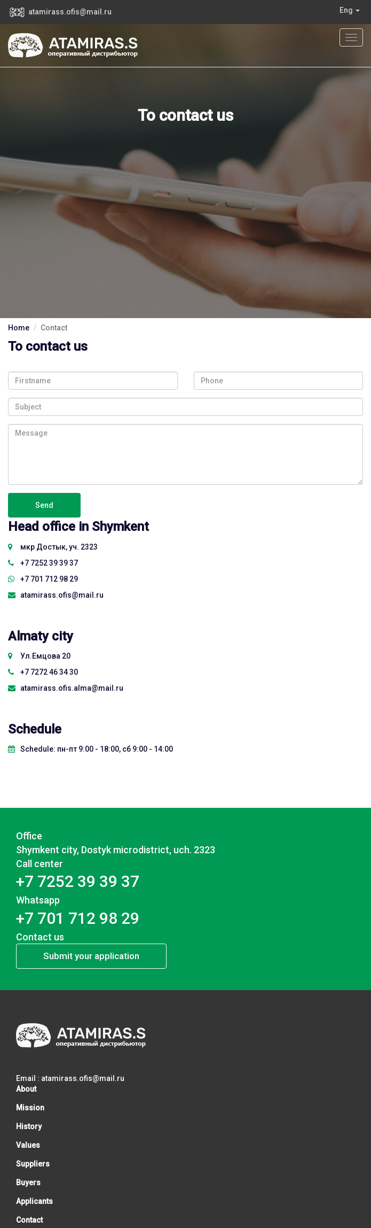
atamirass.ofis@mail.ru (70, 11)
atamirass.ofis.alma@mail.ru (65, 688)
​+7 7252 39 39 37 (43, 563)
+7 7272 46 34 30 (43, 672)
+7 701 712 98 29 (43, 579)
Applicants (34, 1201)
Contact (29, 1220)
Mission (30, 1107)
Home (18, 327)
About (26, 1089)
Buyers (28, 1182)
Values (28, 1145)
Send (44, 505)
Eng (350, 10)
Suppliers (33, 1164)
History (29, 1126)
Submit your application (91, 956)
